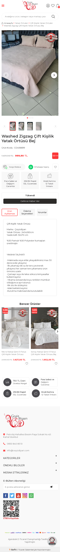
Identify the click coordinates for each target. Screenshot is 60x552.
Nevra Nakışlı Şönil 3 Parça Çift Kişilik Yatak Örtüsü (14, 352)
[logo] (30, 5)
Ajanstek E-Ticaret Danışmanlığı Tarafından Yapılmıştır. (30, 540)
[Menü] (3, 5)
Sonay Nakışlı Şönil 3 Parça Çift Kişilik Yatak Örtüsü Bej (43, 352)
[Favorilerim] (52, 5)
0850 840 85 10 (13, 443)
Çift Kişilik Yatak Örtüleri (41, 23)
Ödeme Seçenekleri (27, 212)
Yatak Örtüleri (21, 23)
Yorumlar (42, 212)
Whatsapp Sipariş (41, 167)
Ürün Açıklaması (9, 212)
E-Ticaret (20, 549)
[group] (30, 73)
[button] (27, 117)
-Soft (12, 549)
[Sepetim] (57, 5)
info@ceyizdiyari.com (16, 450)
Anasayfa (7, 23)
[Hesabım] (48, 5)
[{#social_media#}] (5, 495)
